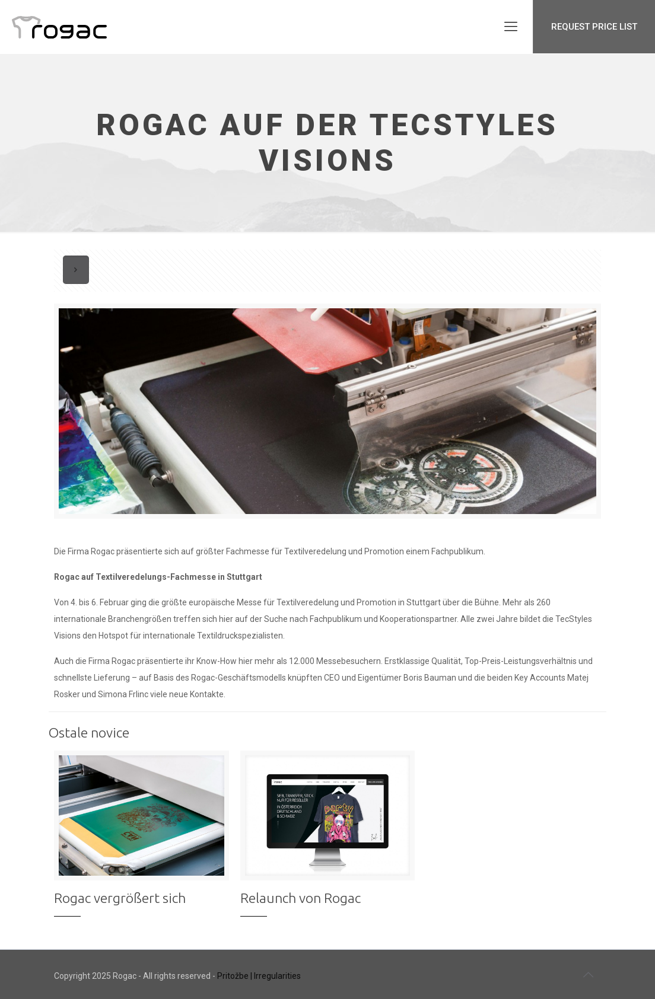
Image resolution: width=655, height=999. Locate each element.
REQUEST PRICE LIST (594, 26)
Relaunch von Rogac (300, 898)
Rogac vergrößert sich (120, 898)
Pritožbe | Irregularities (259, 976)
